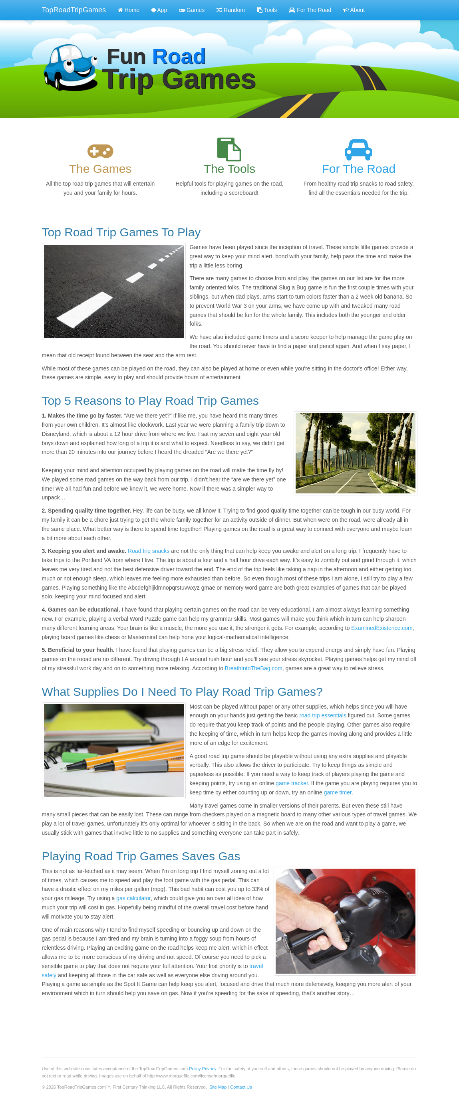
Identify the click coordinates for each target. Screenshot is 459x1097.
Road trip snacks (148, 551)
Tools (267, 10)
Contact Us (241, 1087)
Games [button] (192, 10)
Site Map (218, 1087)
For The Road (310, 10)
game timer (338, 792)
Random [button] (231, 10)
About (354, 10)
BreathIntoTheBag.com (253, 668)
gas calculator (133, 898)
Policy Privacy (202, 1068)
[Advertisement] (187, 1023)
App (159, 10)
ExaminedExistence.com (381, 628)
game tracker (292, 783)
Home (128, 10)
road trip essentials (322, 715)
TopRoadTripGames (74, 10)
